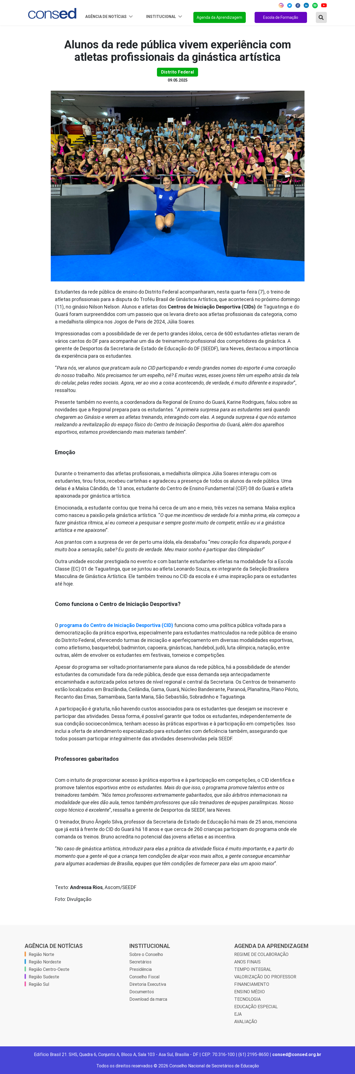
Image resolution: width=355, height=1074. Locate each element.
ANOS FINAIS (247, 962)
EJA (238, 1014)
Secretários (140, 962)
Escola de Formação (280, 17)
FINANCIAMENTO (251, 984)
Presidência (140, 969)
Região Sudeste (44, 976)
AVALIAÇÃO (245, 1021)
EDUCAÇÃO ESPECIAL (256, 1006)
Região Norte (41, 954)
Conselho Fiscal (144, 976)
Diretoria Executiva (147, 984)
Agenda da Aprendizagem (219, 17)
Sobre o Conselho (146, 954)
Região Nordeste (45, 962)
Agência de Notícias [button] (106, 16)
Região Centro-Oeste (49, 969)
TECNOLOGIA (247, 999)
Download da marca (148, 999)
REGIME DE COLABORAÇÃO (261, 954)
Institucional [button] (161, 16)
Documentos (141, 991)
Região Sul (39, 984)
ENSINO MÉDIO (249, 991)
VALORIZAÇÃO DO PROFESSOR (265, 976)
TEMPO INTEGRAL (252, 969)
